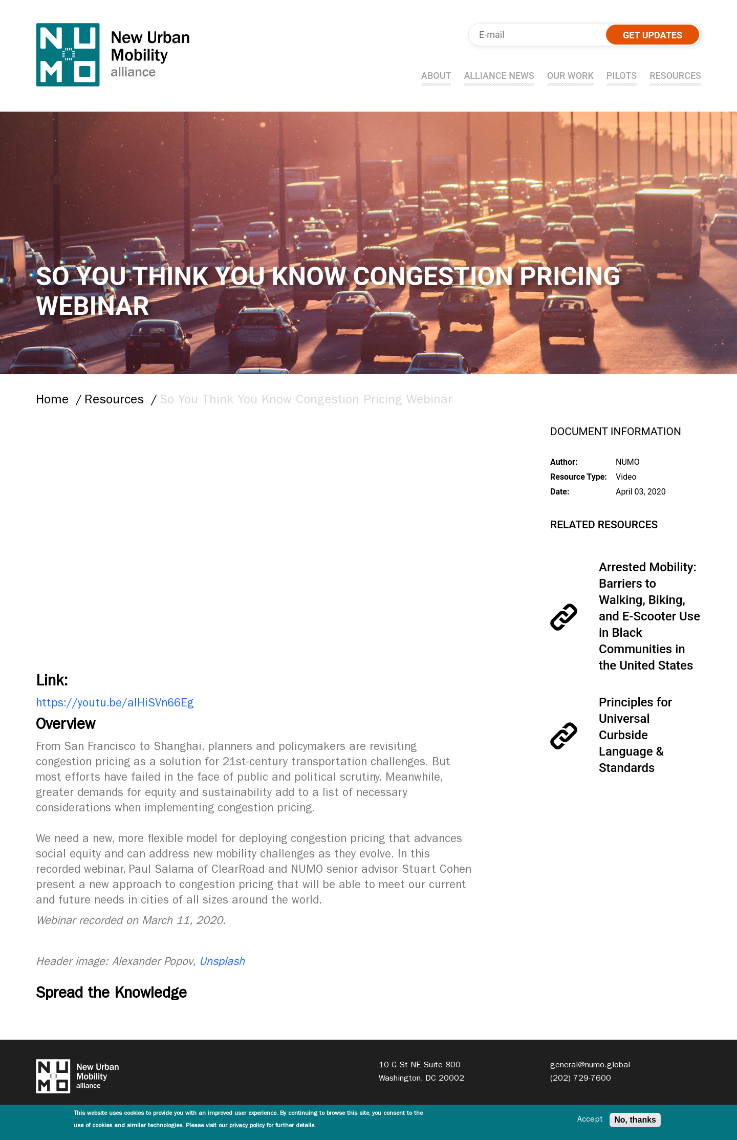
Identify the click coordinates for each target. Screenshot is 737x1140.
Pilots (621, 75)
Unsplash (222, 963)
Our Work (570, 75)
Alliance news (499, 75)
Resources (675, 75)
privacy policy (247, 1126)
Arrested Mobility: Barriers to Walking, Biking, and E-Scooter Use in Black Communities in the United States (649, 616)
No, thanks (635, 1119)
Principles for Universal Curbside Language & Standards (635, 735)
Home (52, 401)
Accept (590, 1120)
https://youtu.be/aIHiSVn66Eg (114, 704)
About (436, 75)
